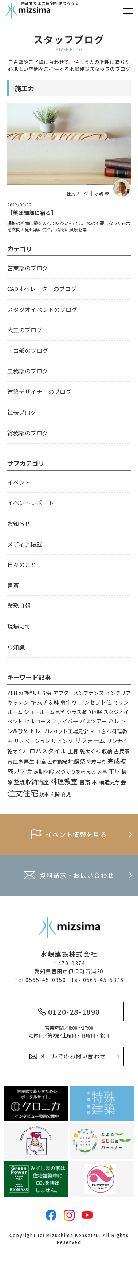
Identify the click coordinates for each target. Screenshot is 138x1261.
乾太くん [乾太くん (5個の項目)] (90, 751)
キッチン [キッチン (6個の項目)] (18, 702)
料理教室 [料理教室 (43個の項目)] (64, 781)
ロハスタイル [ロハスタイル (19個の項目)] (47, 750)
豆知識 (16, 647)
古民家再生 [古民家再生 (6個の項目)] (21, 761)
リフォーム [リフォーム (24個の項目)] (90, 740)
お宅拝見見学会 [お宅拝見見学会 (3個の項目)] (35, 693)
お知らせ (19, 523)
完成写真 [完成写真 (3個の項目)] (96, 761)
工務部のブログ (27, 370)
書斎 (13, 585)
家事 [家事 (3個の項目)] (102, 771)
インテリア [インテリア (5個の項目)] (118, 693)
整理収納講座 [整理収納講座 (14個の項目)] (31, 781)
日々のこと (21, 564)
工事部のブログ (27, 350)
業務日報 (19, 605)
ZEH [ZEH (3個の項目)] (12, 693)
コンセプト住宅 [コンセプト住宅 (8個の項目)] (98, 702)
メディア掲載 (24, 544)
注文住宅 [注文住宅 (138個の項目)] (22, 792)
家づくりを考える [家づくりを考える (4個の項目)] (75, 771)
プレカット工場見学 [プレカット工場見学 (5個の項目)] (65, 731)
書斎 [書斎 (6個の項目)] (84, 782)
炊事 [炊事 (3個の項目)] (44, 794)
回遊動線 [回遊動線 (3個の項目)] (57, 761)
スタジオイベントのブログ (42, 309)
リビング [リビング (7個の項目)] (62, 741)
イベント (19, 482)
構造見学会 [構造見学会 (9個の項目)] (112, 782)
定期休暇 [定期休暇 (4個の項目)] (43, 771)
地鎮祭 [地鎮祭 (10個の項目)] (77, 761)
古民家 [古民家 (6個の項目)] (122, 751)
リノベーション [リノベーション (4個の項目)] (32, 741)
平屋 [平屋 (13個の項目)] (114, 771)
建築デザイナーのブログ (39, 391)
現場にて (19, 626)
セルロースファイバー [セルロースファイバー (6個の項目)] (51, 721)
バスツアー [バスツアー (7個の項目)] (93, 721)
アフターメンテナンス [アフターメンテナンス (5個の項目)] (78, 693)
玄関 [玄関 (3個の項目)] (55, 794)
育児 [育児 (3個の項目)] (66, 794)
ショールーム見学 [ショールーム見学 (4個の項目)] (44, 711)
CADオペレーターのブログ (41, 288)
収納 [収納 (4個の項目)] (107, 751)
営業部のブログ (27, 267)
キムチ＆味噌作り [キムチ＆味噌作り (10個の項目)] (54, 702)
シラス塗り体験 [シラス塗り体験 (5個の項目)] (84, 711)
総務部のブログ (27, 432)
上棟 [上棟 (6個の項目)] (73, 751)
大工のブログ (24, 329)
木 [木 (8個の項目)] (94, 782)
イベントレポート (30, 502)
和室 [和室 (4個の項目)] (41, 761)
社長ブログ (21, 412)
